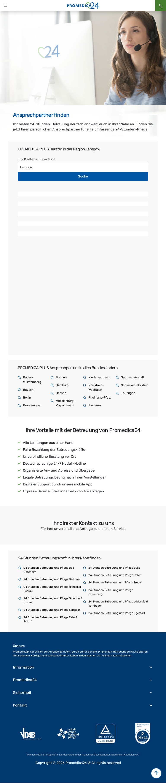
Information (23, 667)
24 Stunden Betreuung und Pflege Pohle (114, 575)
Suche (83, 176)
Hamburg (62, 385)
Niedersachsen (98, 377)
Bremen (61, 377)
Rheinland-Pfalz (99, 397)
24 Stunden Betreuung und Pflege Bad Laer (52, 579)
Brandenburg (32, 405)
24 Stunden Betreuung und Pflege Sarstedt (52, 609)
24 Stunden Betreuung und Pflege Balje (114, 567)
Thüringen (128, 393)
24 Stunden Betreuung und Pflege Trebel (115, 582)
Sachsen (94, 405)
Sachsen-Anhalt (132, 377)
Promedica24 (25, 680)
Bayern (28, 390)
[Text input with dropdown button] (83, 167)
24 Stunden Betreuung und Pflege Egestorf (116, 613)
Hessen (61, 393)
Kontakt (20, 705)
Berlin (27, 397)
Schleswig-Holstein (134, 385)
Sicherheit (22, 692)
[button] (156, 773)
